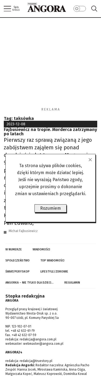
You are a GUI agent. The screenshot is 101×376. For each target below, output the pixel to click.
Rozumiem (50, 208)
